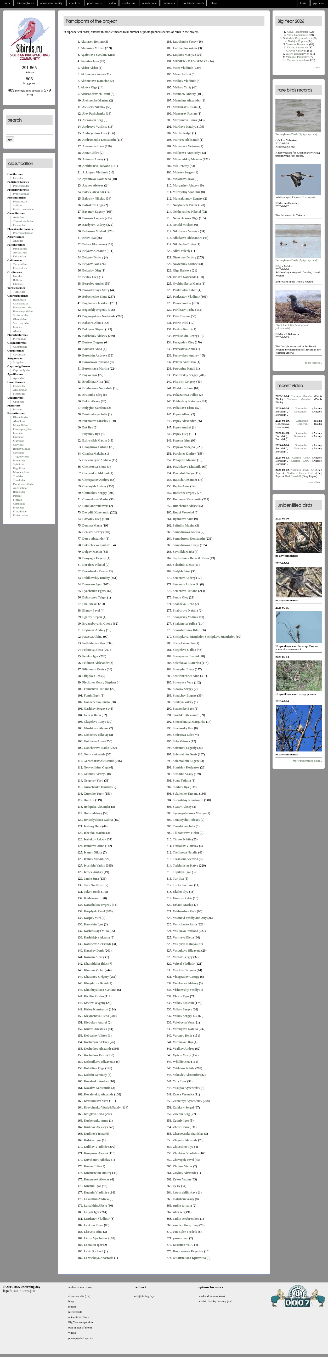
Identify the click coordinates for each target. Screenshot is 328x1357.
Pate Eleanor (181, 316)
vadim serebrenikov (186, 1218)
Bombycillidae (21, 448)
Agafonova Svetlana (94, 54)
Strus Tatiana (182, 780)
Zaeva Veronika (183, 1094)
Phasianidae (20, 268)
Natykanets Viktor (185, 205)
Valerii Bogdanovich (297, 53)
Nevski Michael (183, 225)
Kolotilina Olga (94, 1068)
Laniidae (18, 432)
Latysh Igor (91, 1212)
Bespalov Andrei (93, 283)
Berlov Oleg (90, 277)
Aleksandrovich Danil (95, 94)
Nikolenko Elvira (184, 244)
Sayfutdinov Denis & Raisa (191, 558)
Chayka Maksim (93, 453)
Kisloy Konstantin (96, 1009)
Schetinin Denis (183, 565)
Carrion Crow (301, 457)
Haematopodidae (23, 311)
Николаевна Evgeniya (188, 1251)
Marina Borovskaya (298, 59)
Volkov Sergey (182, 1009)
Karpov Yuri (92, 918)
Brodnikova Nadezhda (97, 388)
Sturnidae (18, 440)
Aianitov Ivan (90, 61)
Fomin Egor (92, 695)
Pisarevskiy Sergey (185, 375)
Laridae (17, 327)
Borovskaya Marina (95, 368)
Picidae (17, 409)
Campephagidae (22, 429)
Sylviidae (18, 464)
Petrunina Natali (184, 368)
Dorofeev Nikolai (93, 565)
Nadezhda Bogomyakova (297, 37)
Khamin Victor (94, 970)
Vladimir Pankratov (297, 56)
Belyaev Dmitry (92, 257)
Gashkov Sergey (94, 708)
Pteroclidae (19, 338)
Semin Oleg (180, 597)
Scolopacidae (21, 315)
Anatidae (18, 240)
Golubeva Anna (94, 741)
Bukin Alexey (91, 401)
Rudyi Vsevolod (183, 512)
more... (318, 67)
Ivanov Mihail (93, 859)
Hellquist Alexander (97, 806)
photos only (94, 3)
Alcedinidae (20, 389)
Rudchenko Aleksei (186, 506)
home (7, 3)
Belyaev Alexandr (94, 251)
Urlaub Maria (182, 905)
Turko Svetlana (183, 885)
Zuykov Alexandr (184, 1173)
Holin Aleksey (93, 813)
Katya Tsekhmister (297, 31)
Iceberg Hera (92, 826)
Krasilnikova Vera (96, 1101)
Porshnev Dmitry (184, 453)
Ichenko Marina (94, 833)
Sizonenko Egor (183, 708)
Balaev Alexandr (93, 192)
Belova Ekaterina (93, 244)
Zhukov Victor (183, 1166)
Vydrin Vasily (182, 1055)
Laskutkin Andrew (96, 1199)
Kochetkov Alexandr (97, 1048)
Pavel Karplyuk (298, 50)
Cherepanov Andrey (95, 480)
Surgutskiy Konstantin (188, 800)
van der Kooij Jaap (186, 1225)
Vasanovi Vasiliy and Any (190, 918)
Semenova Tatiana (185, 591)
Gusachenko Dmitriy (98, 787)
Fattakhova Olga (93, 643)
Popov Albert (182, 414)
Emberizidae (20, 515)
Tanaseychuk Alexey (186, 820)
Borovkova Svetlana (95, 362)
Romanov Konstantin (187, 499)
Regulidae (19, 468)
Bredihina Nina (92, 381)
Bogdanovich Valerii (95, 303)
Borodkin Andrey (93, 355)
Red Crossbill (293, 476)
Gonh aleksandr (94, 754)
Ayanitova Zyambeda (96, 179)
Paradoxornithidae (23, 483)
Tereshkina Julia (184, 826)
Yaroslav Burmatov (297, 44)
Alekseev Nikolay (93, 107)
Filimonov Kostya (94, 669)
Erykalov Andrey (93, 630)
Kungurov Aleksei (96, 1153)
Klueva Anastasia (95, 1029)
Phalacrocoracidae (23, 209)
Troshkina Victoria (185, 859)
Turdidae (18, 476)
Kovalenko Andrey (96, 1081)
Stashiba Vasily (183, 774)
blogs (214, 3)
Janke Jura (91, 878)
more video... (314, 482)
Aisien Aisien (89, 68)
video (112, 3)
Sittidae (17, 499)
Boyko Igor (89, 375)
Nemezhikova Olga (185, 218)
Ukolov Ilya (181, 892)
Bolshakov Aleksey (94, 336)
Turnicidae (19, 291)
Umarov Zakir (182, 898)
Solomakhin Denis (185, 754)
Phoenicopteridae (23, 232)
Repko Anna (181, 486)
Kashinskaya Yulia (96, 931)
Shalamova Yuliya (185, 623)
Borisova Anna (92, 349)
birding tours (26, 3)
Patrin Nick (181, 323)
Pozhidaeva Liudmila (187, 466)
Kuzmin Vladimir (96, 1192)
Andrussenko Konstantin (99, 140)
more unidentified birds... (307, 760)
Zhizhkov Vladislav (186, 1153)
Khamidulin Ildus (96, 963)
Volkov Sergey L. (184, 1016)
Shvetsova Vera (183, 682)
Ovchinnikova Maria (187, 283)
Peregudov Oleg (183, 342)
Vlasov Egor (181, 996)
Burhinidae (19, 299)
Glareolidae (19, 319)
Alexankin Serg (92, 120)
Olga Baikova (182, 270)
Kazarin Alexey (94, 957)
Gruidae (17, 276)
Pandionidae (20, 248)
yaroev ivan (180, 1238)
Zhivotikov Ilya (183, 1147)
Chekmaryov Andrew (96, 460)
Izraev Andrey (93, 872)
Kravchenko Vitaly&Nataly (102, 1107)
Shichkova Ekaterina (187, 663)
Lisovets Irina (93, 1232)
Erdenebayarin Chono (97, 623)
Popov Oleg (180, 434)
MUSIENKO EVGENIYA (190, 61)
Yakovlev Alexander (186, 1075)
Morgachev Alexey (185, 185)
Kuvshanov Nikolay (97, 1160)
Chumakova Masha (95, 499)
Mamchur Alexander (187, 100)
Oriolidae (18, 436)
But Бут (87, 427)
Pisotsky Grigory (184, 381)
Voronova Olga (183, 1042)
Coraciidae (19, 385)
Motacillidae (20, 425)
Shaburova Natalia (185, 610)
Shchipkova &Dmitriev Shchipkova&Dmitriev (204, 636)
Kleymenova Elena (96, 1016)
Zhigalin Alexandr (185, 1140)
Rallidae (18, 279)
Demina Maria (92, 525)
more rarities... (313, 362)
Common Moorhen (302, 396)
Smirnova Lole (183, 735)
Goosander (301, 408)
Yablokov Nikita (184, 1068)
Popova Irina (181, 440)
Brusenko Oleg (92, 395)
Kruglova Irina (94, 1114)
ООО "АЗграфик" (24, 1291)
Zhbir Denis (181, 1127)
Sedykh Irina (181, 571)
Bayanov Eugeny (93, 211)
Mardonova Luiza (185, 120)
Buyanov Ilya (91, 434)
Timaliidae (19, 480)
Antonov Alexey (92, 159)
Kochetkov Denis (95, 1055)
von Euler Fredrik (185, 1232)
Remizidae (19, 491)
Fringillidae (19, 511)
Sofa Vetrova (181, 741)
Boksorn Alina (91, 323)
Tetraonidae (20, 264)
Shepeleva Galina (184, 650)
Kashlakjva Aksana (97, 937)
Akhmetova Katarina (95, 81)
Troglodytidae (21, 456)
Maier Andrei (182, 74)
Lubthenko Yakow (185, 48)
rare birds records (193, 3)
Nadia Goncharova (297, 34)
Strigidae (18, 362)
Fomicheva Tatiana (96, 689)
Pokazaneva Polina (185, 395)
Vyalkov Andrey (183, 1048)
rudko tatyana (182, 1205)
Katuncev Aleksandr (97, 944)
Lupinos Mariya (184, 54)
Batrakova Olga (93, 205)
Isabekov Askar (94, 839)
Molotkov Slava (183, 179)
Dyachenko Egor (93, 591)
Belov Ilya (89, 238)
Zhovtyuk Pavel (183, 1160)
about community (51, 3)
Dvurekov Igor (92, 584)
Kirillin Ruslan (94, 996)
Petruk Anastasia (184, 362)
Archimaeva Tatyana (96, 166)
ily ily (176, 1186)
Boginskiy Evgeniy (94, 310)
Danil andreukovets (95, 506)
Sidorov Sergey (183, 689)
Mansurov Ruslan (185, 107)
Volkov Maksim (183, 1003)
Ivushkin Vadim (94, 865)
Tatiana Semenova (297, 47)
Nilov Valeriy (181, 251)
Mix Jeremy (181, 166)
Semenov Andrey (184, 578)
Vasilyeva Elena (183, 937)
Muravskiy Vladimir (186, 192)
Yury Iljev (179, 1081)
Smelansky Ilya (183, 728)
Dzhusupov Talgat (94, 597)
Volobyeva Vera (183, 1022)
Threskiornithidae (23, 221)
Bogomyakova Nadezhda (98, 316)
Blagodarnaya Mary (95, 290)
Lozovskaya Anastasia (98, 1258)
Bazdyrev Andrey (93, 225)
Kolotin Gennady (95, 1075)
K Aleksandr (92, 898)
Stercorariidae (21, 323)
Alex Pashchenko (93, 113)
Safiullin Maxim (184, 525)
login (303, 3)
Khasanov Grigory (96, 977)
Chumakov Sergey (94, 493)
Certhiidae (19, 503)
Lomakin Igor (93, 1245)
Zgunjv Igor (181, 1120)
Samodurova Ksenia (186, 532)
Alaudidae (19, 421)
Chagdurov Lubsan (95, 447)
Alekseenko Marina (95, 100)
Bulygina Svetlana (94, 408)
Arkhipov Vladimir (95, 172)
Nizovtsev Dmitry (184, 257)
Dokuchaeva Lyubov (96, 545)
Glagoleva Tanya (95, 721)
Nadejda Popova (297, 41)
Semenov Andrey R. (186, 584)
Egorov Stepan (92, 617)
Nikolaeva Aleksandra (187, 238)
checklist (75, 3)
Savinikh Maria (183, 551)
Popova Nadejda (184, 447)
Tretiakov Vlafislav (185, 846)
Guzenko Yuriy (94, 793)
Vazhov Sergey (183, 957)
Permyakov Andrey (186, 355)
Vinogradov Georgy (186, 977)
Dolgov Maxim (92, 551)
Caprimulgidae (21, 370)
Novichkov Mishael (186, 264)
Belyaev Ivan (90, 264)
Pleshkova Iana (183, 388)
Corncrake (302, 420)
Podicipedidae (21, 185)
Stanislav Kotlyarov (186, 767)
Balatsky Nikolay (93, 198)
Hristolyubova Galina (98, 820)
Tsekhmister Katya (185, 865)
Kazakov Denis (94, 950)
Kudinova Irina (94, 1133)
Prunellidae (19, 460)
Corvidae (18, 444)
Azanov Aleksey (92, 185)
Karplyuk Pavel (94, 911)
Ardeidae (18, 217)
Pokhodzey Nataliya (186, 401)
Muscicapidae (21, 472)
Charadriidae (20, 303)
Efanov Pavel (91, 610)
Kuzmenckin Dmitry (97, 1173)
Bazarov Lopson (93, 218)
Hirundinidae (20, 417)
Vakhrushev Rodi (184, 911)
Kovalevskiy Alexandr (98, 1094)
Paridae (17, 495)
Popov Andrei (182, 427)
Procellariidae (21, 193)
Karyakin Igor (93, 924)
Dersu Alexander (93, 538)
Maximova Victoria (186, 146)
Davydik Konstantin (95, 512)
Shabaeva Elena (183, 604)
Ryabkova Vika (183, 519)
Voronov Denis (183, 1035)
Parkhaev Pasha (184, 310)
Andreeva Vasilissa (94, 126)
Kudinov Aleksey (95, 1127)
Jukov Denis (92, 892)
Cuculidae (19, 354)
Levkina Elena (93, 1225)
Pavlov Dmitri (182, 329)
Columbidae (20, 346)
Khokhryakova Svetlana (100, 990)
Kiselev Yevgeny (94, 1003)
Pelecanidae (20, 201)
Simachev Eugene (184, 695)
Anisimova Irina (93, 146)
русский (318, 3)
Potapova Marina (184, 460)
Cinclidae (18, 452)
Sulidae (17, 205)
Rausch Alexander (185, 480)
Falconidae (19, 256)
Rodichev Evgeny (184, 493)
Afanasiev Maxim (92, 48)
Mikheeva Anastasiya (187, 153)
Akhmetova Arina (93, 74)
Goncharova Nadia (96, 748)
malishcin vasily (183, 1199)
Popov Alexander (184, 421)
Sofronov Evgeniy (185, 748)
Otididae (18, 283)
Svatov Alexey (182, 806)
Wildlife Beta (181, 1062)
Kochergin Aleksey (96, 1042)
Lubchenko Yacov (185, 41)
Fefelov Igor (90, 656)
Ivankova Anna (94, 846)
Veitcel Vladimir (184, 963)
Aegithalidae (20, 487)
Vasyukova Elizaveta (187, 950)
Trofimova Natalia (185, 852)
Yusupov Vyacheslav (186, 1088)
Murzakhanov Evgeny (188, 198)
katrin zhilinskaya (185, 1192)
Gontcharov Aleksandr (99, 761)
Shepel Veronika (184, 643)
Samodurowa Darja (186, 545)
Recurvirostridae (22, 307)
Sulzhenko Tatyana (186, 793)
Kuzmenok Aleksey (96, 1179)
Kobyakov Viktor (95, 1035)
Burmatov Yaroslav (95, 421)
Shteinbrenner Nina (186, 676)
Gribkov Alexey (94, 774)
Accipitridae (20, 252)
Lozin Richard (93, 1251)
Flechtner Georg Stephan (99, 682)
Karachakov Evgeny (97, 905)
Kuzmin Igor (92, 1186)
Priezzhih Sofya (183, 473)
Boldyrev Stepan (93, 329)
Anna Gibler (90, 153)
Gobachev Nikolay (96, 735)
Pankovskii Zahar (185, 290)
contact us (128, 3)
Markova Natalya (184, 126)
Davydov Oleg (91, 519)
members (169, 3)
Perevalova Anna (184, 349)
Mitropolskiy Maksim (187, 159)
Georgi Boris (92, 715)
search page (149, 3)
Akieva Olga (89, 87)
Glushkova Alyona (96, 728)
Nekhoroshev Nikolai (187, 211)
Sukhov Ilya (181, 787)
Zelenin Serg (181, 1114)
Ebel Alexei (89, 604)
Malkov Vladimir (184, 81)
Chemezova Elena (94, 466)
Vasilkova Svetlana (185, 931)
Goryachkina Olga (96, 767)
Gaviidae (18, 177)
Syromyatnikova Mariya (189, 813)
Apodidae (18, 378)
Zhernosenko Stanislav (188, 1133)
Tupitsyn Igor (182, 872)
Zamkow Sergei (183, 1107)
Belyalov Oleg (91, 270)
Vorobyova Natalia (185, 1029)
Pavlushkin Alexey (185, 336)
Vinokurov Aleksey (185, 983)
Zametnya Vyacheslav (187, 1101)
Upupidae (18, 401)
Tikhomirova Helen (186, 833)
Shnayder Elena (183, 669)
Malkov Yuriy (182, 87)
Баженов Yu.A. (183, 1245)
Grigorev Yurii (93, 780)
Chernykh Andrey (94, 486)
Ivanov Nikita (93, 852)
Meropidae (19, 393)
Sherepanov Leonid (186, 656)
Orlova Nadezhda (184, 277)
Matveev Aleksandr (186, 140)
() (298, 132)
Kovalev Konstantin (97, 1088)
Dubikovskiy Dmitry (96, 578)
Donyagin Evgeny (94, 558)
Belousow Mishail (94, 231)
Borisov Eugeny (92, 342)
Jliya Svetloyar (94, 885)
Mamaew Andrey (184, 94)
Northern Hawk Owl (303, 469)
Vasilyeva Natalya (185, 944)
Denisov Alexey (92, 532)
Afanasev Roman (92, 41)
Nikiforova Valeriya (186, 231)
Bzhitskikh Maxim (94, 440)
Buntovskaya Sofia (94, 414)
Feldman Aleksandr (95, 663)
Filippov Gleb (91, 676)
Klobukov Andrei (95, 1022)
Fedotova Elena (92, 650)
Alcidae (17, 330)
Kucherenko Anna (96, 1120)
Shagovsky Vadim (185, 617)
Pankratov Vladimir (186, 296)
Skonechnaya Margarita (189, 721)
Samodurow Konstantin (189, 538)
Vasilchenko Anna (185, 924)
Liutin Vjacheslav (96, 1238)
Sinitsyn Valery (183, 702)
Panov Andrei (182, 303)
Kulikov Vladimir (96, 1147)
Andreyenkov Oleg (94, 133)
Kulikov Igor (92, 1140)
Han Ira (89, 800)
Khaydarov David (96, 983)
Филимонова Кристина (189, 1258)
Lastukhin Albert (95, 1205)
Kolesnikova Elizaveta (99, 1062)
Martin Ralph (182, 133)
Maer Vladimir (183, 68)
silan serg (179, 1212)
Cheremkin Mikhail (95, 473)
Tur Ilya (178, 878)
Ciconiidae (19, 225)
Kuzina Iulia (92, 1166)
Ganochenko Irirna (97, 702)
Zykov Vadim (182, 1179)
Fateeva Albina (92, 636)
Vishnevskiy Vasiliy (186, 990)
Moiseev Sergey (183, 172)
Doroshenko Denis (94, 571)
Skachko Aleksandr (186, 715)
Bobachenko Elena (94, 296)
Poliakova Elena (184, 408)
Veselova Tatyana (184, 970)
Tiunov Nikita (182, 839)
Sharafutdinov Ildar (186, 630)
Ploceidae (18, 507)
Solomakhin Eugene (186, 761)
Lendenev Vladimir (97, 1218)
